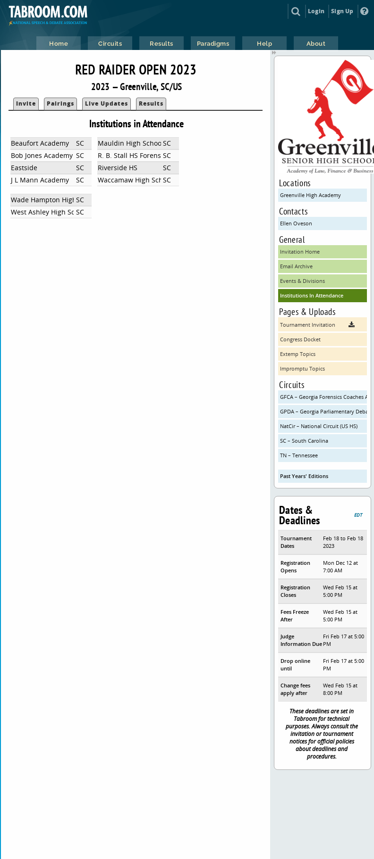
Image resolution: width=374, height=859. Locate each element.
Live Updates (106, 103)
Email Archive (296, 266)
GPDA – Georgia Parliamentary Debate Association (323, 411)
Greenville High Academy (310, 194)
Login (316, 11)
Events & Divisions (302, 280)
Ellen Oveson (296, 223)
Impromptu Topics (302, 368)
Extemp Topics (297, 353)
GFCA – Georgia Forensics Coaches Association (323, 396)
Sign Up (342, 11)
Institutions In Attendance (311, 295)
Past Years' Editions (304, 475)
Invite (26, 103)
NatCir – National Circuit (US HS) (318, 426)
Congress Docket (300, 339)
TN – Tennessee (299, 455)
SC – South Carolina (304, 440)
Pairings (60, 103)
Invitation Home (300, 251)
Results (151, 103)
